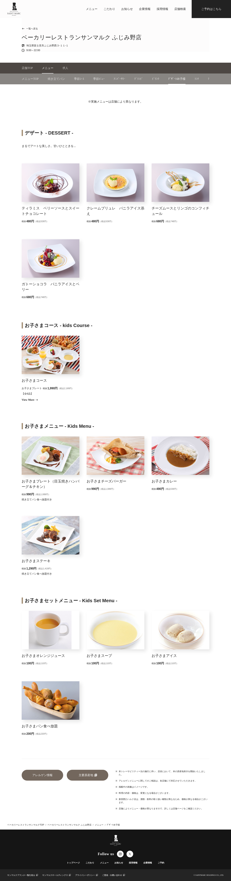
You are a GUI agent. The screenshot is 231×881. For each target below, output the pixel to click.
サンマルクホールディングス (56, 875)
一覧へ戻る (30, 28)
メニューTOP (30, 78)
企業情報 (145, 8)
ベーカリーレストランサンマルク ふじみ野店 (69, 825)
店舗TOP (27, 68)
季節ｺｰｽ (79, 78)
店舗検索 (180, 8)
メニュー (91, 8)
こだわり (109, 8)
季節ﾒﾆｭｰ (99, 78)
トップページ (73, 862)
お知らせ (127, 8)
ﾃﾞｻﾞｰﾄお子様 (177, 78)
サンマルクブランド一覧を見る (22, 875)
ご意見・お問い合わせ (113, 875)
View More (30, 400)
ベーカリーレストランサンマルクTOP (25, 825)
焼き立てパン (56, 78)
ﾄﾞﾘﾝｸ (155, 78)
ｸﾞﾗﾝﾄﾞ (138, 78)
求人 (65, 68)
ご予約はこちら (211, 8)
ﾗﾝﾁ (197, 78)
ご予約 (161, 862)
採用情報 (162, 8)
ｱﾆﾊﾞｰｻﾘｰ (119, 78)
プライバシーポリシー (86, 875)
